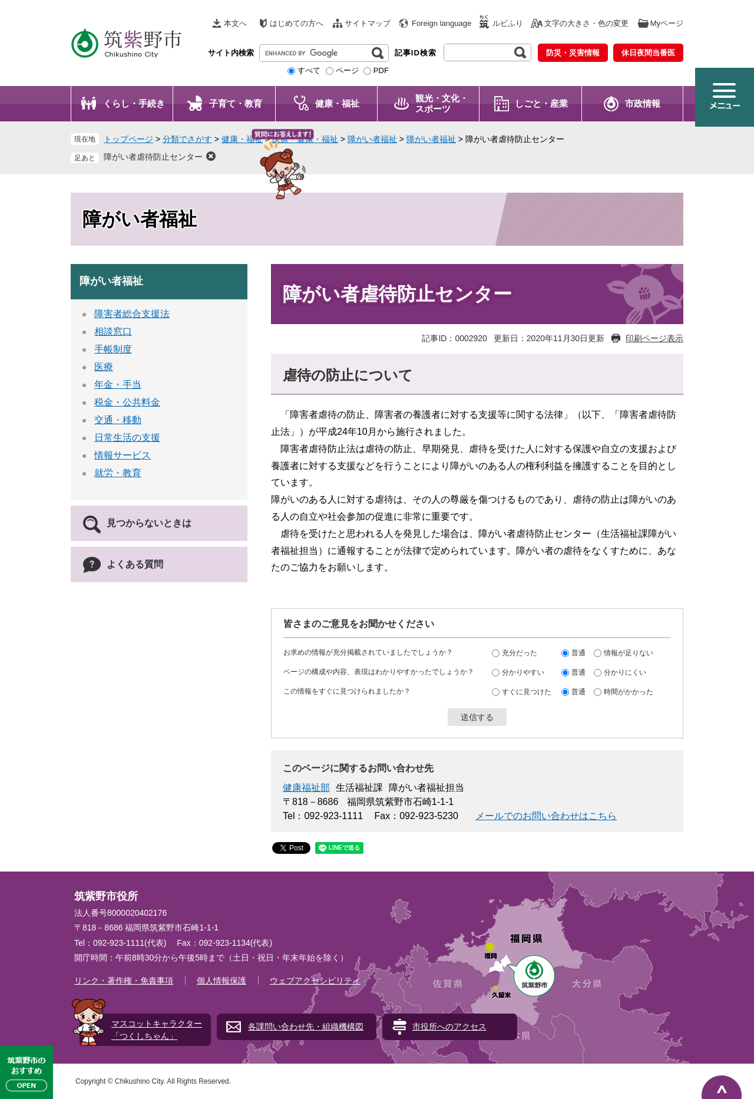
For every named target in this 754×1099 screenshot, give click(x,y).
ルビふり (507, 23)
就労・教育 (117, 473)
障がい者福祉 (372, 139)
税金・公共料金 (127, 402)
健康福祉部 (306, 788)
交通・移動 (117, 420)
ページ (347, 70)
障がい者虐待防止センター (153, 156)
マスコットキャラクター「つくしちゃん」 (156, 1030)
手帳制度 (113, 349)
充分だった (519, 652)
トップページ (128, 139)
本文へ (235, 23)
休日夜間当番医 (648, 52)
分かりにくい (625, 672)
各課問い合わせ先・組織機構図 (305, 1026)
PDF (381, 70)
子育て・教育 (235, 103)
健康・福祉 (337, 103)
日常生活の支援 (127, 438)
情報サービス (122, 455)
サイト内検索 (231, 52)
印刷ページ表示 (654, 338)
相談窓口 (113, 331)
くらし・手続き (134, 103)
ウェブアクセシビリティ (315, 980)
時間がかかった (628, 691)
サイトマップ (368, 23)
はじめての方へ (296, 23)
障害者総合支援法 (132, 314)
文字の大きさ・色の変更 (586, 23)
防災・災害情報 (573, 52)
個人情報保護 (221, 980)
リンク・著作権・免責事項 (123, 980)
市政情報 (642, 103)
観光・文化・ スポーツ (441, 103)
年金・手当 (117, 384)
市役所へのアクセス (449, 1026)
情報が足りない (628, 652)
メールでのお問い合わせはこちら (546, 816)
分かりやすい (523, 672)
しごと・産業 (541, 103)
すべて (308, 70)
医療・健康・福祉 (305, 139)
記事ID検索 (415, 52)
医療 (103, 367)
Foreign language (441, 23)
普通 (578, 652)
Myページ (666, 23)
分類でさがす (187, 139)
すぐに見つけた (526, 691)
